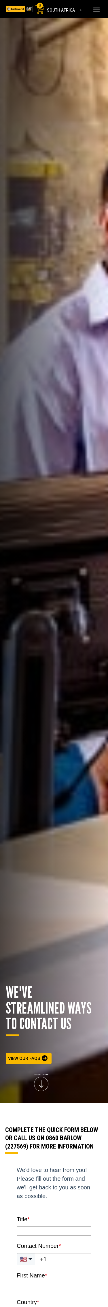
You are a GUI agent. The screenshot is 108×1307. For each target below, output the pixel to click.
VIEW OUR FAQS (24, 1058)
